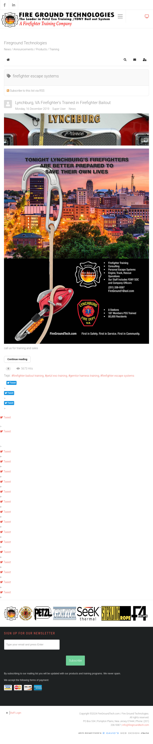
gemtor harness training (84, 375)
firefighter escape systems (118, 375)
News (72, 108)
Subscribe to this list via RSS (27, 90)
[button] (125, 59)
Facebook (4, 5)
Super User (59, 108)
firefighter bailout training (28, 375)
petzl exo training (56, 375)
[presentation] (34, 658)
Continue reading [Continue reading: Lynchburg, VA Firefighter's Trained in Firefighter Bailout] (17, 359)
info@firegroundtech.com (135, 725)
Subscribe (75, 660)
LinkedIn (13, 5)
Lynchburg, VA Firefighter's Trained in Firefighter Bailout (63, 102)
